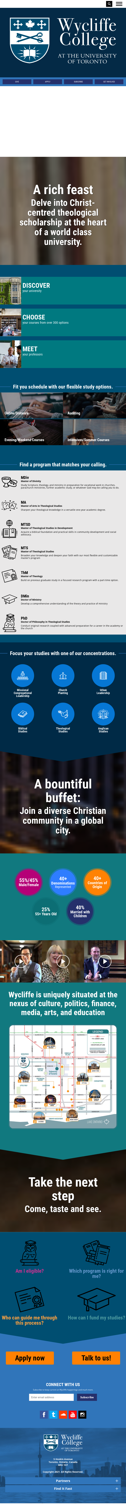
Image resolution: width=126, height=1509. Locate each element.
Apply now (30, 1364)
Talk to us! (96, 1364)
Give (17, 82)
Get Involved (109, 82)
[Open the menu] (119, 4)
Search (109, 4)
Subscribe (78, 82)
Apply (47, 82)
